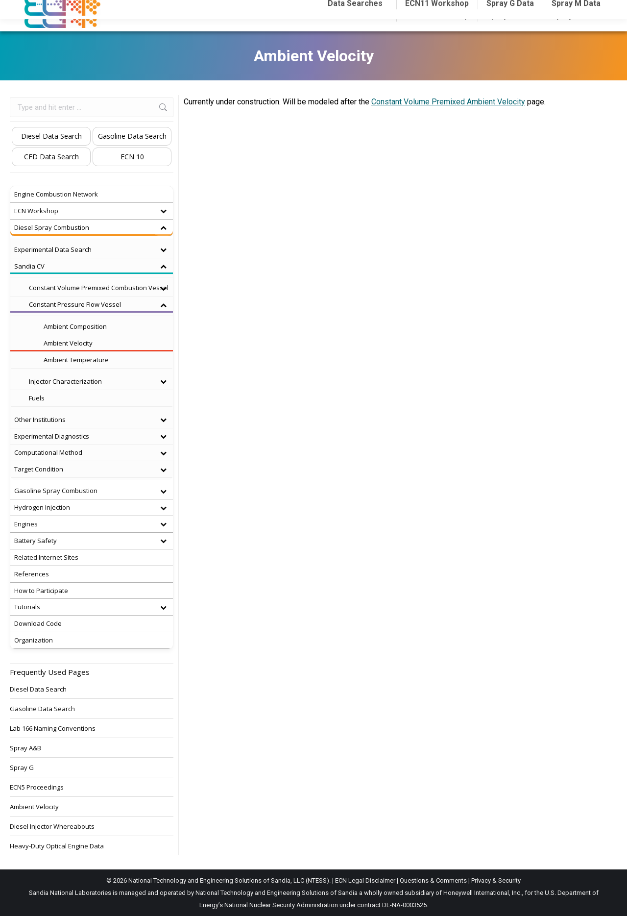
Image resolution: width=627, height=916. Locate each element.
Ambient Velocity (34, 806)
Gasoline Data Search (132, 136)
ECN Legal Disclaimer (365, 880)
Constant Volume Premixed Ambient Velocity (448, 101)
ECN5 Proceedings (37, 787)
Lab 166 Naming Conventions (53, 728)
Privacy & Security (496, 880)
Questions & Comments (433, 880)
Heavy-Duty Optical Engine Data (57, 846)
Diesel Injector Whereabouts (52, 826)
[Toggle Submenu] (163, 211)
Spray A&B (25, 747)
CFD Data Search (51, 156)
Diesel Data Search (51, 136)
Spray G (22, 767)
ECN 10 (132, 156)
